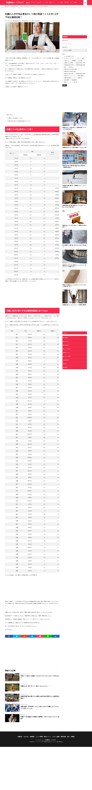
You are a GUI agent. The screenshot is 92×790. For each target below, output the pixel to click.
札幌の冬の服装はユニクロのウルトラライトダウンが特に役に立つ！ (74, 285)
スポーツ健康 (60, 2)
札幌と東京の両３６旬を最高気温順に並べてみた (18, 121)
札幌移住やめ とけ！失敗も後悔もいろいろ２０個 (74, 147)
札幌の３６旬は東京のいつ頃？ (14, 118)
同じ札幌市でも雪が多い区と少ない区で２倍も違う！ (74, 245)
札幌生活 (28, 2)
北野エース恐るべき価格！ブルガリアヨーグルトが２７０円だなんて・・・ (39, 677)
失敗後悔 (39, 2)
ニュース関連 (45, 2)
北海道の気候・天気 (27, 20)
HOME (7, 6)
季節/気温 (66, 2)
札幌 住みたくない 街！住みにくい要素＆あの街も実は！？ (74, 226)
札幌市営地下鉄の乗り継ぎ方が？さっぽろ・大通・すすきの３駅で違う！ (73, 206)
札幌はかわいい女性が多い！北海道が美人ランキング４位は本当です (74, 128)
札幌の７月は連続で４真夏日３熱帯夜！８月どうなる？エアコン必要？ (39, 717)
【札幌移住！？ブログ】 (14, 2)
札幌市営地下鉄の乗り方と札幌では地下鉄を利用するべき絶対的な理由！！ (39, 697)
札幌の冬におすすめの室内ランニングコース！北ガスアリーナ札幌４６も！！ (74, 265)
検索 (64, 85)
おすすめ (33, 2)
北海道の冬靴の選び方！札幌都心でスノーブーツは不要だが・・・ (74, 186)
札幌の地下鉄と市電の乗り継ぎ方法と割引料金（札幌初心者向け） (73, 166)
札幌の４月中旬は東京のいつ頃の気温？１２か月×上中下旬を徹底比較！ (34, 6)
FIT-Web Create (46, 741)
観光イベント (53, 2)
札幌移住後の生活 (14, 6)
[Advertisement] (32, 99)
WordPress (60, 741)
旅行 (71, 2)
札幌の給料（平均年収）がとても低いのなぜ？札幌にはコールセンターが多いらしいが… (39, 707)
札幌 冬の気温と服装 (35, 20)
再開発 (75, 2)
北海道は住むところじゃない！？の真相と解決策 (74, 304)
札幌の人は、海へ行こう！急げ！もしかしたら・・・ (36, 686)
